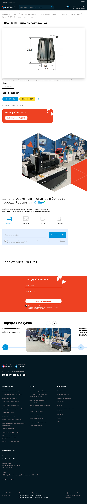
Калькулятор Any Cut (36, 418)
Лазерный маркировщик (10, 401)
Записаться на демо (16, 118)
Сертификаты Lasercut (64, 398)
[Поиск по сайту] (36, 7)
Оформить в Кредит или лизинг (12, 106)
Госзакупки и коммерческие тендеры (66, 410)
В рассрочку (27, 99)
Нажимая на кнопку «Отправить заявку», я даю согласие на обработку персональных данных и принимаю (43, 307)
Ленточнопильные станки (10, 432)
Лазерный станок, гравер (10, 391)
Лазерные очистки (8, 416)
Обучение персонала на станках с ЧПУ (40, 406)
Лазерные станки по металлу (11, 394)
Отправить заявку (43, 301)
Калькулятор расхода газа (38, 422)
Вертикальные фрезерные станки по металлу (13, 424)
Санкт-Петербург (8, 450)
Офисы (59, 418)
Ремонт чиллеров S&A (37, 411)
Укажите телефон (12, 235)
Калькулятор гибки (36, 425)
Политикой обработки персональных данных (33, 497)
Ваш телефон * (32, 291)
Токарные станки (8, 428)
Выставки (60, 414)
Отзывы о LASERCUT (63, 394)
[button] (54, 323)
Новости (59, 405)
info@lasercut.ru (79, 8)
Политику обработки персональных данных (43, 307)
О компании (61, 391)
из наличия (8, 87)
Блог (58, 421)
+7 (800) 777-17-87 (78, 6)
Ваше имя (30, 285)
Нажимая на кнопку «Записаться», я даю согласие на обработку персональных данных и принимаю (36, 241)
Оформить (10, 99)
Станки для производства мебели (13, 409)
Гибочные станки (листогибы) (12, 419)
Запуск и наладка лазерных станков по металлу (39, 395)
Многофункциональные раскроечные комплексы (10, 436)
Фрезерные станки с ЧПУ (10, 405)
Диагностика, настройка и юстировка (38, 401)
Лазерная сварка (8, 412)
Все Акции (60, 401)
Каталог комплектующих (10, 441)
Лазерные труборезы (9, 398)
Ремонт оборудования (37, 414)
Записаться (57, 235)
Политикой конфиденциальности (30, 495)
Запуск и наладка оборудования (40, 391)
